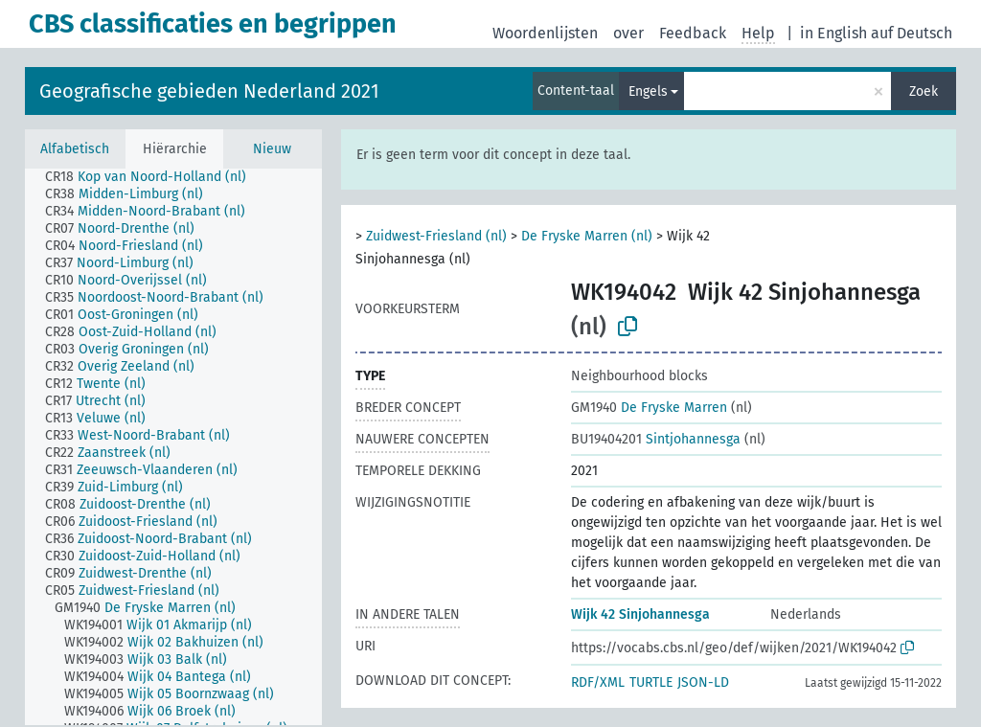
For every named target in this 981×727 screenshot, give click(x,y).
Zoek (923, 91)
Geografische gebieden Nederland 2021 (209, 91)
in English (833, 33)
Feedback (692, 33)
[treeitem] (153, 177)
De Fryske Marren (649, 407)
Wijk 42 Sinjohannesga (640, 614)
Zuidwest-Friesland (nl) (436, 236)
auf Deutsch (911, 33)
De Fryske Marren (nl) (586, 236)
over (628, 33)
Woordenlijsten (545, 33)
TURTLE (651, 682)
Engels (648, 91)
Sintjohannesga (656, 439)
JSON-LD (703, 682)
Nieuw (272, 149)
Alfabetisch (74, 149)
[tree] (173, 447)
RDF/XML (598, 682)
